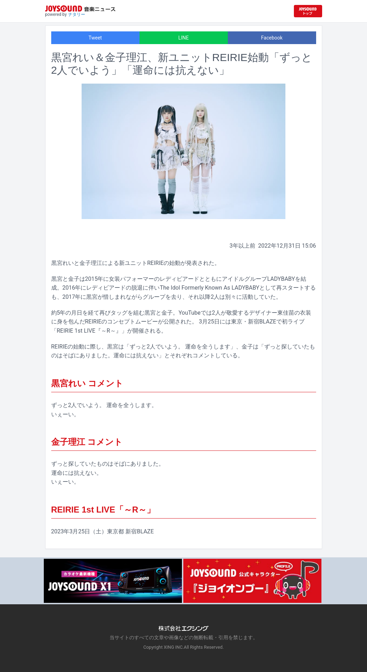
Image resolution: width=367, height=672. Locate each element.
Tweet (95, 38)
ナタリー (76, 14)
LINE (183, 38)
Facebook (272, 38)
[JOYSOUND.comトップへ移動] (308, 11)
